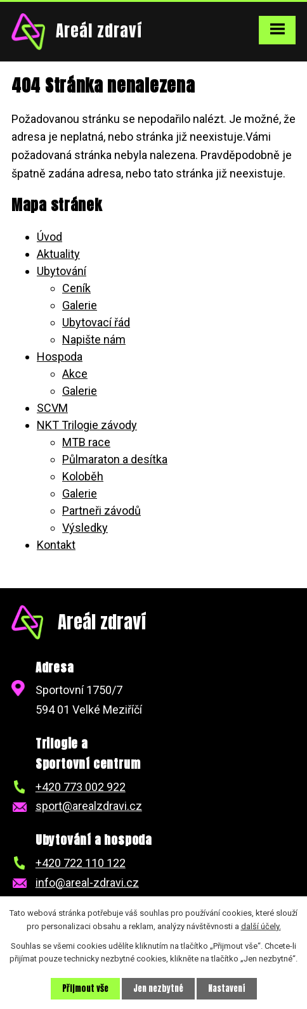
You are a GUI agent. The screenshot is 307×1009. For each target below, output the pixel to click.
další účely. (261, 926)
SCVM (52, 408)
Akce (75, 373)
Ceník (76, 288)
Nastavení (226, 988)
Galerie (79, 305)
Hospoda (59, 356)
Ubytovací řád (96, 322)
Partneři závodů (101, 510)
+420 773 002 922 (81, 787)
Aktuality (58, 253)
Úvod (49, 236)
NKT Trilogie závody (87, 425)
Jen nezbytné (158, 988)
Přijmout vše (85, 988)
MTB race (86, 442)
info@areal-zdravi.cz (87, 882)
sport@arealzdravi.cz (89, 806)
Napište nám (94, 339)
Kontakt (56, 544)
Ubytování (61, 271)
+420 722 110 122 (81, 863)
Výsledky (85, 527)
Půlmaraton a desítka (114, 459)
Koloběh (82, 476)
